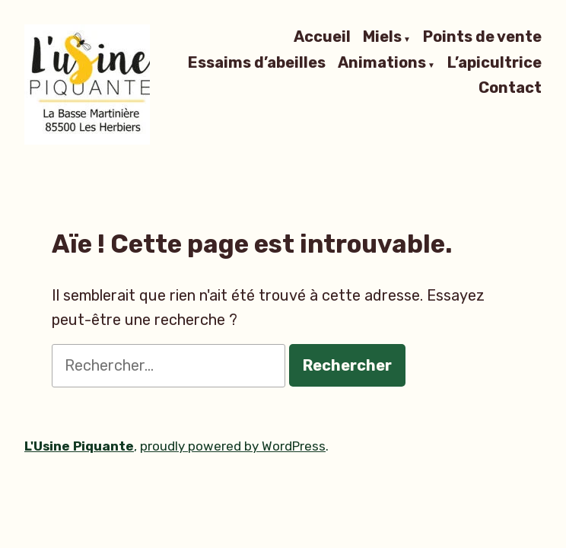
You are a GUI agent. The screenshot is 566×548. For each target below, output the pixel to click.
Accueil (322, 37)
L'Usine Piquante (79, 446)
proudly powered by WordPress (233, 446)
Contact (510, 88)
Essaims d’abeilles (257, 63)
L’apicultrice (494, 63)
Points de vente (482, 37)
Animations (382, 63)
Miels (382, 37)
